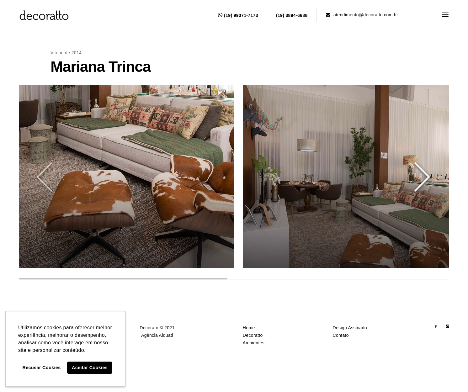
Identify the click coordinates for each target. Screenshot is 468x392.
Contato (340, 335)
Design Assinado (349, 327)
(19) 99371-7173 (238, 15)
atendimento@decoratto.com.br (362, 15)
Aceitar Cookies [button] (90, 367)
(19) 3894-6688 (292, 15)
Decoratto (253, 335)
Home (249, 327)
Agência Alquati (157, 335)
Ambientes (253, 342)
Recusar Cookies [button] (42, 367)
